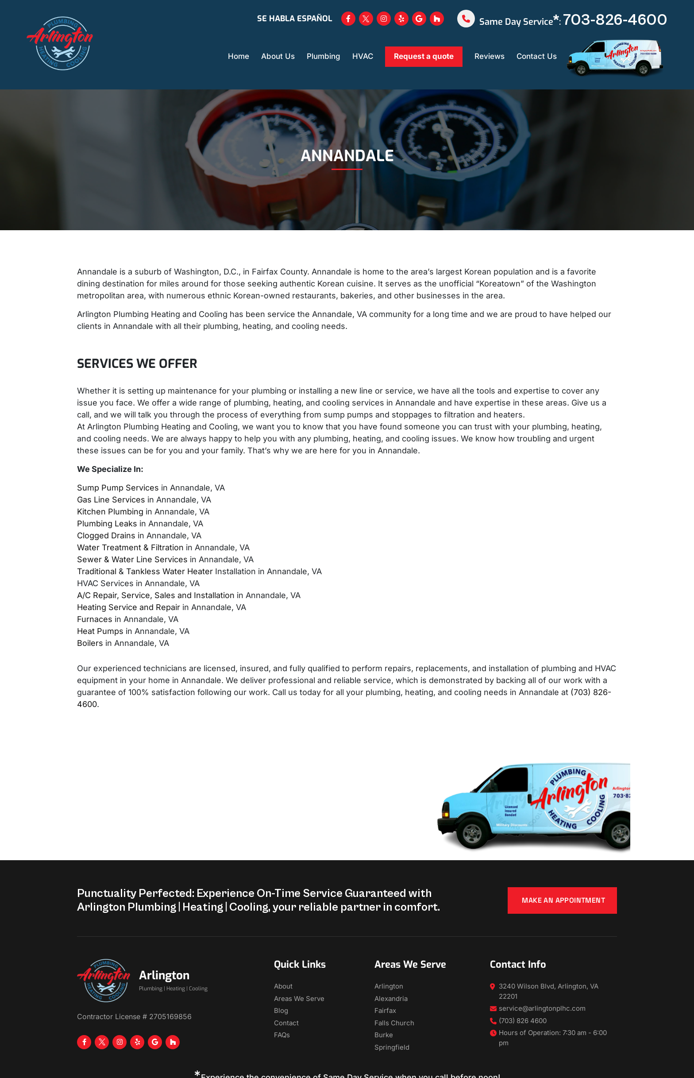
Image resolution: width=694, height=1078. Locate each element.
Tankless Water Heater (169, 571)
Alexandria (391, 998)
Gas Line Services (111, 499)
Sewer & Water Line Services (132, 559)
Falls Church (394, 1023)
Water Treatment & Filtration (130, 547)
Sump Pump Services (118, 487)
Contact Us (537, 56)
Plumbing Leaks (107, 523)
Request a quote (424, 56)
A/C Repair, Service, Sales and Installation (156, 595)
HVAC (362, 56)
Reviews (489, 56)
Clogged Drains (106, 535)
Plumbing (323, 56)
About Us (278, 56)
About (283, 986)
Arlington (388, 986)
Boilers (90, 643)
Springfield (391, 1047)
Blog (281, 1010)
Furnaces (94, 619)
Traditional (96, 571)
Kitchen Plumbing (110, 511)
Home (238, 56)
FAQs (282, 1035)
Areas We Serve (299, 998)
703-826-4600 (615, 20)
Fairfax (385, 1010)
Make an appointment (563, 900)
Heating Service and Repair (128, 607)
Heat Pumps (100, 631)
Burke (383, 1035)
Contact (286, 1023)
